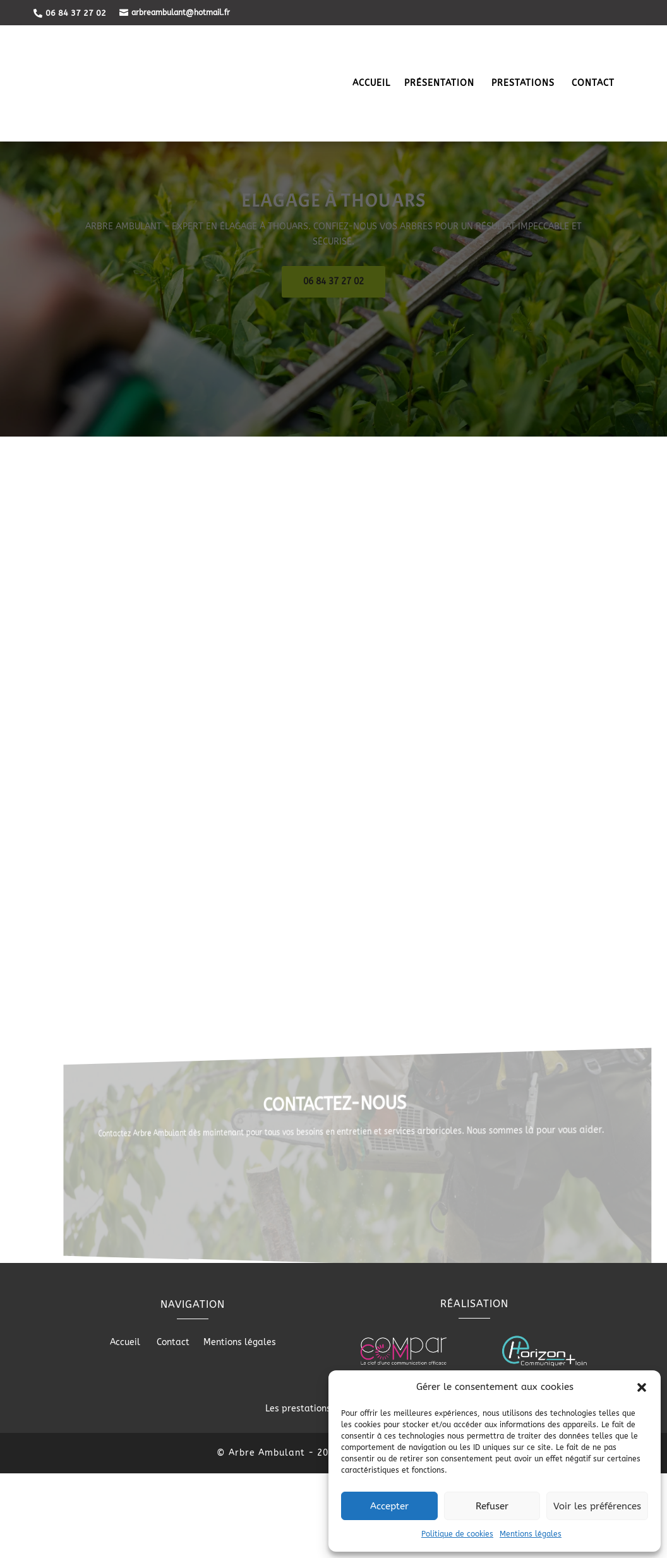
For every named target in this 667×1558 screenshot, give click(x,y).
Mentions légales (531, 1534)
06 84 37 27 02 (334, 361)
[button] (641, 1387)
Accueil (371, 83)
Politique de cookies (457, 1534)
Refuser (492, 1506)
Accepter (389, 1506)
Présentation (441, 83)
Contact (593, 83)
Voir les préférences (597, 1506)
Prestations (524, 83)
